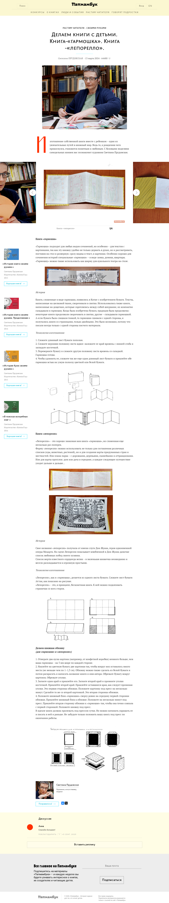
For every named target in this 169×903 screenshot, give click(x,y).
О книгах (53, 12)
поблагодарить (48, 834)
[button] (109, 165)
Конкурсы (38, 12)
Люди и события (72, 12)
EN (150, 6)
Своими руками (96, 28)
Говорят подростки (125, 12)
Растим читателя (97, 12)
